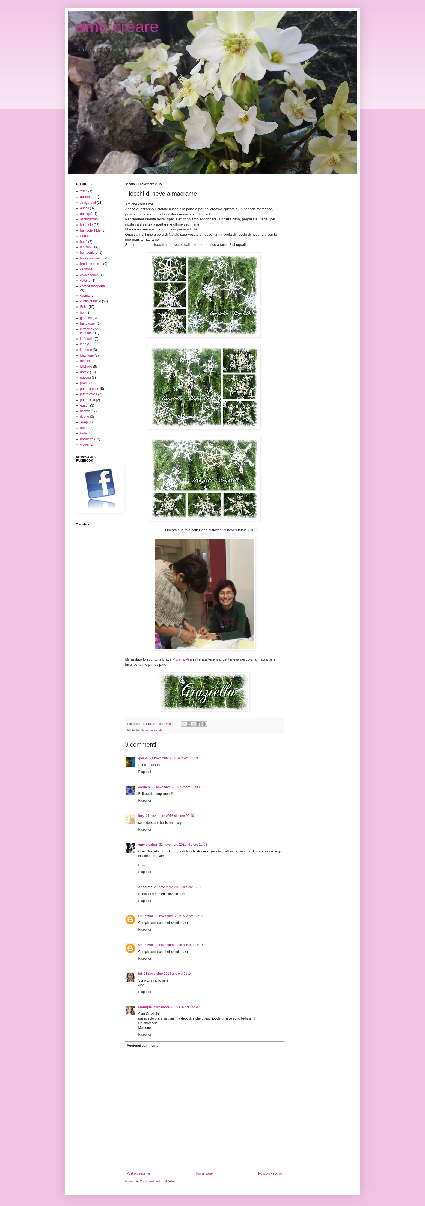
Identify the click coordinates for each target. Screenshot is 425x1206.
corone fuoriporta (92, 286)
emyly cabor (147, 844)
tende (84, 428)
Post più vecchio (270, 1173)
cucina (85, 295)
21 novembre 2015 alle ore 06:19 (174, 758)
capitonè (86, 269)
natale (158, 730)
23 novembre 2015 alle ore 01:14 (168, 974)
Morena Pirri (182, 659)
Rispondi (144, 772)
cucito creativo (90, 301)
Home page (204, 1173)
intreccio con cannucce (89, 331)
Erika (84, 307)
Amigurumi (88, 203)
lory (141, 816)
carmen (144, 787)
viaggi (84, 444)
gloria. (143, 758)
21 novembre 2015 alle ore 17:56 (178, 887)
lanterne (86, 350)
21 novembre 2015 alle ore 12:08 (183, 844)
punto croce (88, 394)
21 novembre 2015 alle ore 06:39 (175, 787)
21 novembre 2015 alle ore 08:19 (170, 816)
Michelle (86, 367)
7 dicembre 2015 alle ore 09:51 (175, 1007)
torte (83, 433)
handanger (88, 323)
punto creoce (89, 389)
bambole (86, 225)
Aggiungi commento (143, 1045)
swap (84, 422)
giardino (86, 318)
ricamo (85, 411)
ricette (84, 417)
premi (84, 383)
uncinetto (87, 439)
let (140, 974)
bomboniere (88, 253)
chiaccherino (89, 275)
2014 (84, 191)
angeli (84, 208)
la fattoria (87, 339)
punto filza (87, 400)
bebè (84, 242)
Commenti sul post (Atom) (159, 1181)
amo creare (117, 26)
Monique (145, 1007)
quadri (84, 405)
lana (83, 344)
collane (85, 280)
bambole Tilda (90, 230)
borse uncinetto (91, 258)
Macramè (147, 730)
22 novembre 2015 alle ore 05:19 (179, 945)
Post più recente (138, 1173)
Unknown (145, 916)
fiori (82, 312)
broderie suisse (91, 264)
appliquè (86, 214)
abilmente (87, 197)
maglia (85, 361)
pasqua (85, 377)
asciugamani (89, 219)
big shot (86, 247)
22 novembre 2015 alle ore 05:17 (179, 916)
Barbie (85, 236)
